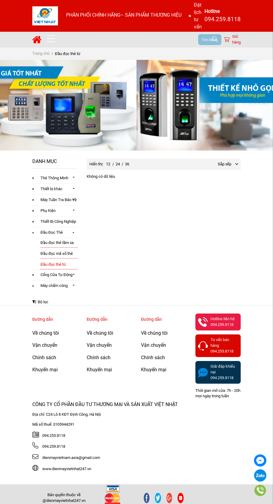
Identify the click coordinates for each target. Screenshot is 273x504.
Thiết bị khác (51, 189)
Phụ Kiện (48, 210)
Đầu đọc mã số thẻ (56, 253)
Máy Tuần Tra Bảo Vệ (58, 199)
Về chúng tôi (45, 333)
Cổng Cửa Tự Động (56, 274)
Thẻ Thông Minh (54, 178)
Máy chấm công (54, 285)
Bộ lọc (40, 302)
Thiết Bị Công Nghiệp (58, 221)
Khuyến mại (45, 369)
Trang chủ (41, 53)
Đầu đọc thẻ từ (53, 264)
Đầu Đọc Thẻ (51, 232)
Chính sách (44, 357)
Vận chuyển (44, 345)
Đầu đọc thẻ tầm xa (57, 242)
